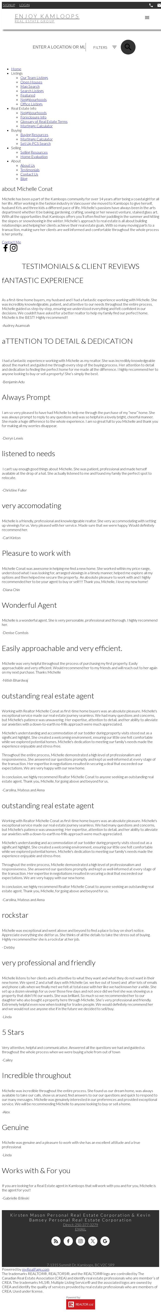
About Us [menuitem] (27, 165)
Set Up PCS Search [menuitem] (35, 143)
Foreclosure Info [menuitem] (33, 117)
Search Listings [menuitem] (32, 90)
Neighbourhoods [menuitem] (33, 99)
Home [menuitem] (16, 69)
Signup (9, 5)
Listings (17, 73)
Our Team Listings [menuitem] (34, 77)
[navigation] (80, 124)
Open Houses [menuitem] (31, 82)
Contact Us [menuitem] (29, 174)
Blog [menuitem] (23, 178)
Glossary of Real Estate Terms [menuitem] (44, 121)
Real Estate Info (23, 108)
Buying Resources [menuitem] (34, 134)
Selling (16, 148)
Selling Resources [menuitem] (34, 152)
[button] (11, 242)
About (16, 161)
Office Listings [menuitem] (31, 104)
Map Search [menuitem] (30, 86)
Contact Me (11, 242)
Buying (16, 130)
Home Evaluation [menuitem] (34, 156)
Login (24, 5)
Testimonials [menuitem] (30, 169)
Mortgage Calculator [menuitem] (36, 126)
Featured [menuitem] (27, 95)
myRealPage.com (35, 1269)
